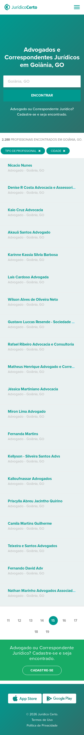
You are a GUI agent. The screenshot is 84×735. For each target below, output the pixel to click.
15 (53, 620)
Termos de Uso (42, 720)
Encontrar (42, 95)
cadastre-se (41, 670)
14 (42, 620)
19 (47, 632)
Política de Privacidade (42, 725)
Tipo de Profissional (23, 151)
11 (8, 620)
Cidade (58, 151)
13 (30, 620)
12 (19, 620)
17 (75, 620)
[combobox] (42, 81)
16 (64, 620)
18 (36, 632)
